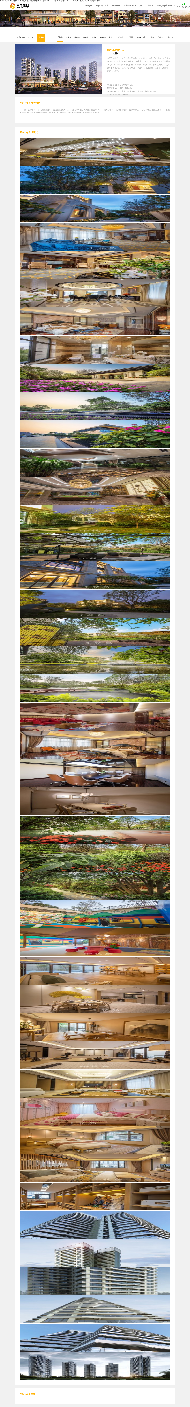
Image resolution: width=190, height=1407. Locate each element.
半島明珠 (169, 37)
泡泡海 (68, 37)
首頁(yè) (88, 6)
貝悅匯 (94, 37)
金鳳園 (151, 37)
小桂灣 (86, 37)
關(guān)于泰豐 (102, 6)
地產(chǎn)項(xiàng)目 (133, 6)
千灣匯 (160, 37)
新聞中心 (116, 6)
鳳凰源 (111, 37)
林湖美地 (121, 37)
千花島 (41, 37)
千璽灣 (131, 37)
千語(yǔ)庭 (141, 37)
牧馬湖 (77, 37)
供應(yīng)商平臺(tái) (166, 6)
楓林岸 (103, 37)
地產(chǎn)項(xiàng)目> (26, 37)
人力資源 (149, 6)
